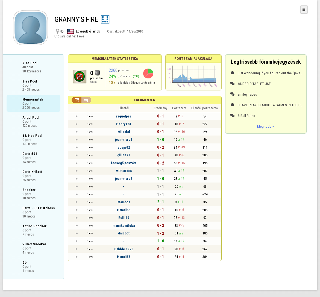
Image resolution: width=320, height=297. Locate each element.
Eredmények (144, 100)
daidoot (124, 233)
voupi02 (124, 147)
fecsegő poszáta (123, 163)
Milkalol (124, 132)
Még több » (265, 126)
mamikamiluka (124, 226)
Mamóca (124, 202)
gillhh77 (123, 155)
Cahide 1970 (123, 249)
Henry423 (123, 124)
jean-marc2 (123, 139)
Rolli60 (123, 218)
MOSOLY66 (124, 171)
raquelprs (123, 116)
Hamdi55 (124, 210)
